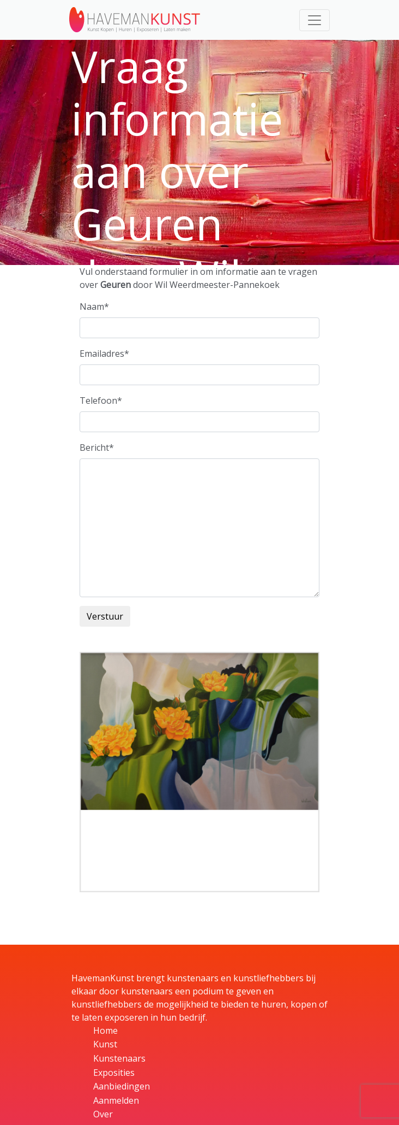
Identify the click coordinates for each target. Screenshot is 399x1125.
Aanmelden (116, 1100)
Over (103, 1114)
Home (105, 1030)
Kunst (105, 1044)
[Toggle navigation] (314, 20)
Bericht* (97, 447)
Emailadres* (104, 353)
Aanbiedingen (121, 1086)
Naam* (94, 307)
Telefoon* (101, 400)
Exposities (114, 1073)
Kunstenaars (119, 1058)
